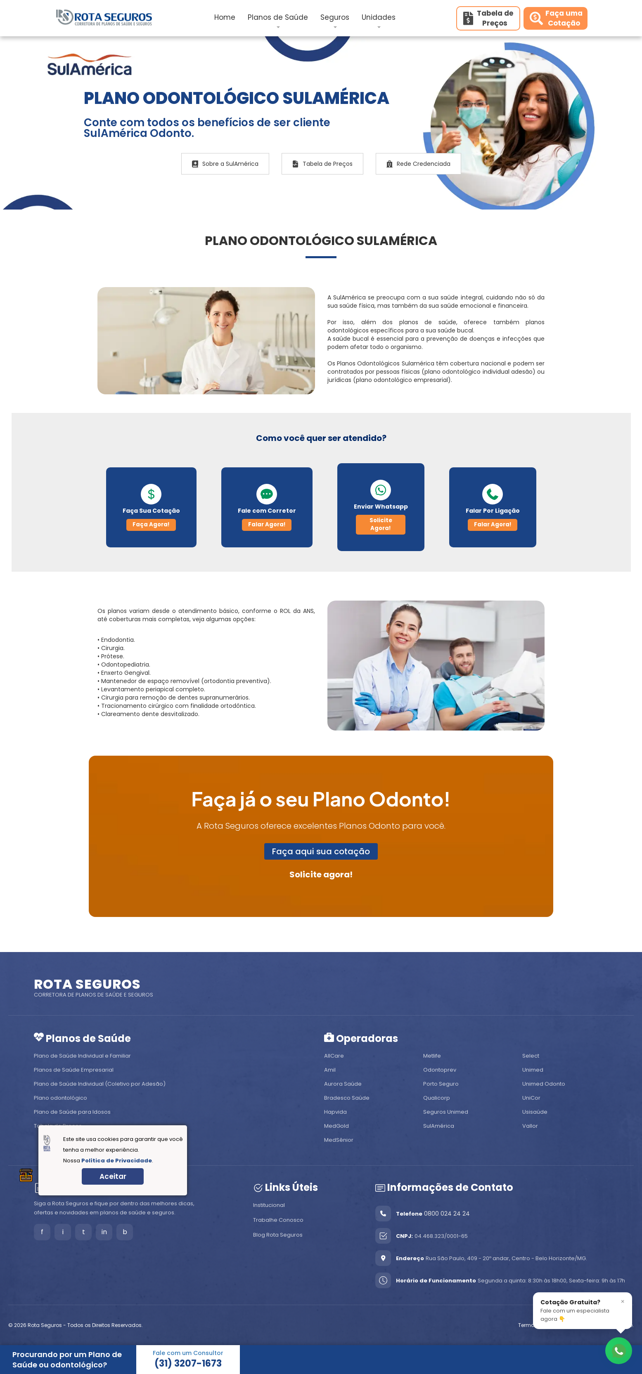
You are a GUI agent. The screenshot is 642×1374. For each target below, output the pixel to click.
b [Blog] (125, 1232)
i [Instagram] (63, 1232)
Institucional (269, 1205)
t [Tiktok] (83, 1232)
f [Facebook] (42, 1232)
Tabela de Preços (322, 164)
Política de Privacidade (116, 1160)
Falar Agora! (267, 524)
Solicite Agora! (381, 524)
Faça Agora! (151, 524)
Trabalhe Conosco (278, 1220)
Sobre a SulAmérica (225, 164)
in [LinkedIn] (104, 1232)
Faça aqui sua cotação (321, 851)
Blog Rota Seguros (278, 1235)
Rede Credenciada (418, 164)
